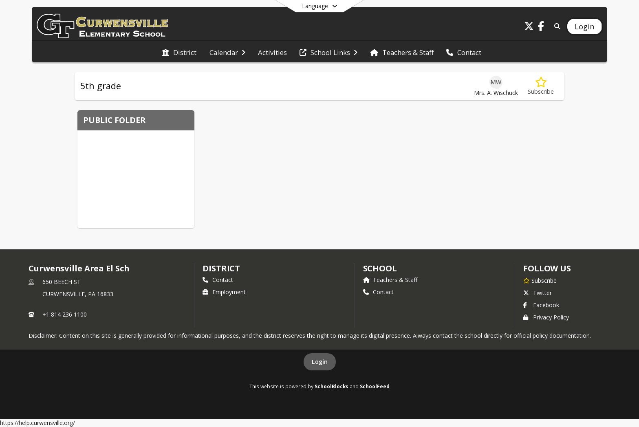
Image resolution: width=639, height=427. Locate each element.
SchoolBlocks (331, 386)
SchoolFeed (375, 386)
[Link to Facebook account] (541, 27)
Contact (218, 280)
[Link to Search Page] (556, 26)
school (380, 268)
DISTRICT (221, 268)
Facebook (541, 305)
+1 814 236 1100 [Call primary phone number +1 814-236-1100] (64, 314)
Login (320, 361)
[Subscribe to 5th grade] (541, 86)
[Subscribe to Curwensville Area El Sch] (540, 280)
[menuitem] (179, 51)
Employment (224, 292)
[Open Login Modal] (584, 26)
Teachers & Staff (390, 280)
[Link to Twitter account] (529, 27)
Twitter (537, 293)
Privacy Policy (546, 317)
